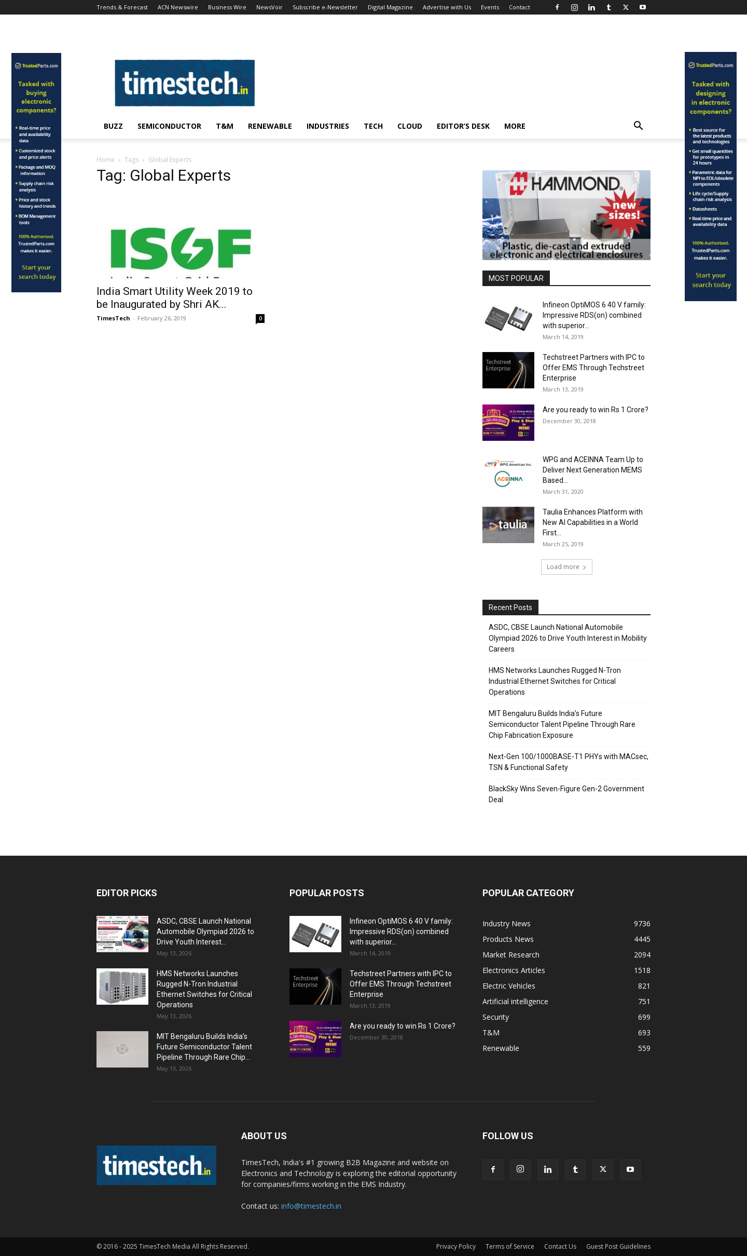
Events (490, 7)
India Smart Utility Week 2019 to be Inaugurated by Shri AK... (174, 297)
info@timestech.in (311, 1206)
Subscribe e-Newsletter (325, 7)
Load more (567, 566)
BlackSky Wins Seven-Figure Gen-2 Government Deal (566, 794)
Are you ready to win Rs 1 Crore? (595, 410)
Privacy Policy (456, 1246)
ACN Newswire (178, 7)
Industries (328, 126)
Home (105, 159)
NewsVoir (269, 7)
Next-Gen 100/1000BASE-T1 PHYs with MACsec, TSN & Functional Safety (568, 762)
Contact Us (560, 1246)
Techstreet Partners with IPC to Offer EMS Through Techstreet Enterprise (594, 367)
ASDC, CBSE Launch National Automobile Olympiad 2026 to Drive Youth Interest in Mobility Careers (568, 638)
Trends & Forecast (122, 7)
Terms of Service (510, 1246)
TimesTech (113, 318)
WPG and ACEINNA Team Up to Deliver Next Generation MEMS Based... (593, 469)
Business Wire (227, 7)
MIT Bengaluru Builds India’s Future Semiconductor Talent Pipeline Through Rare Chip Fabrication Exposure (562, 724)
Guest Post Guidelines (618, 1246)
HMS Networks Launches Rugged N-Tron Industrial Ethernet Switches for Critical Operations (555, 681)
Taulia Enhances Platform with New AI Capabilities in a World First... (593, 522)
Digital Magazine (390, 7)
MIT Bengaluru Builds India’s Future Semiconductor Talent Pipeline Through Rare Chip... (204, 1046)
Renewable (270, 126)
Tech (373, 126)
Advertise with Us (447, 7)
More (514, 126)
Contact (519, 7)
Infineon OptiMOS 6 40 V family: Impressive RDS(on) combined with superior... (594, 315)
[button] (638, 127)
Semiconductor (169, 126)
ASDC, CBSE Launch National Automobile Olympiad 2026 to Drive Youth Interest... (205, 931)
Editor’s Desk (463, 126)
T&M (224, 126)
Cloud (409, 126)
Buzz (113, 126)
